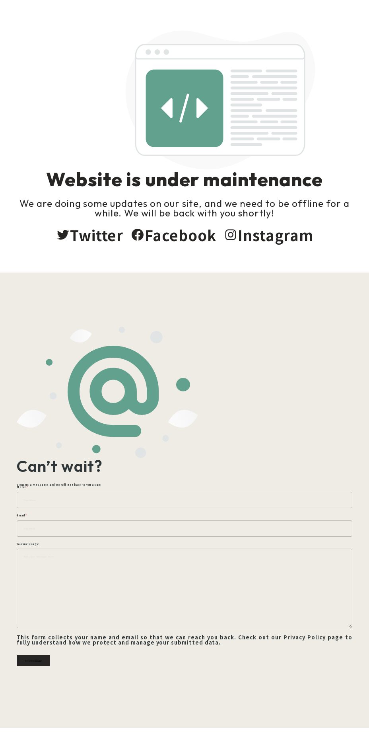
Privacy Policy (304, 643)
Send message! (34, 666)
